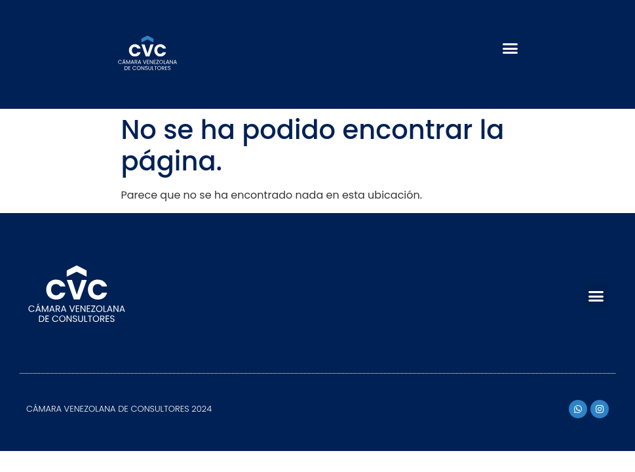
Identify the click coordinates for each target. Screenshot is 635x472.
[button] (510, 47)
